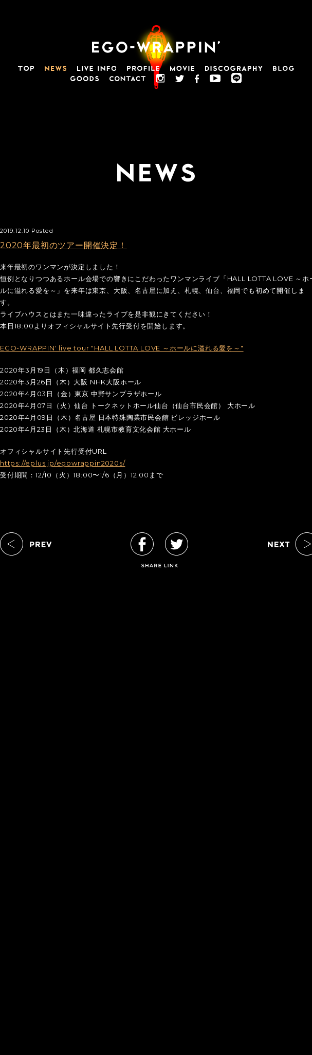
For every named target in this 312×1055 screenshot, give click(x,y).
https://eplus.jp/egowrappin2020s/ (62, 463)
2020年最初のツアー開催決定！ (63, 245)
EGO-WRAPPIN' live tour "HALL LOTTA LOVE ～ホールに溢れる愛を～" (122, 348)
